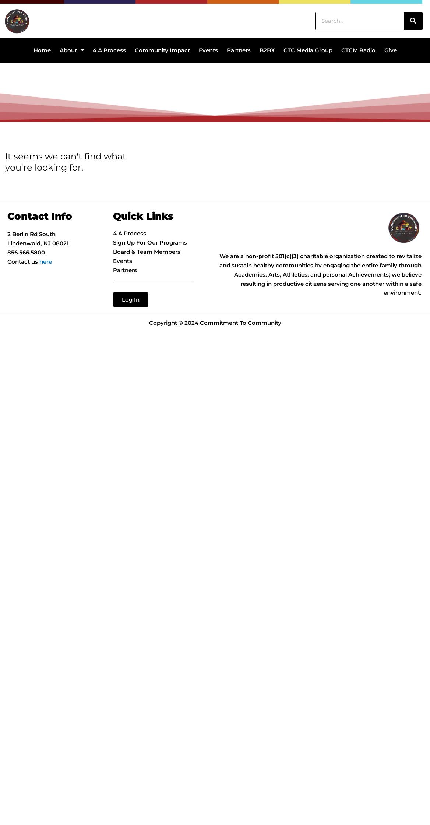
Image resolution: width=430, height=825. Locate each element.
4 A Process (109, 50)
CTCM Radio (358, 50)
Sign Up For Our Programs (150, 242)
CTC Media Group (307, 50)
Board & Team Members (146, 251)
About (72, 50)
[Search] (413, 21)
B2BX (267, 50)
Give (390, 50)
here (45, 261)
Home (42, 50)
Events (208, 50)
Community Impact (162, 50)
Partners (239, 50)
